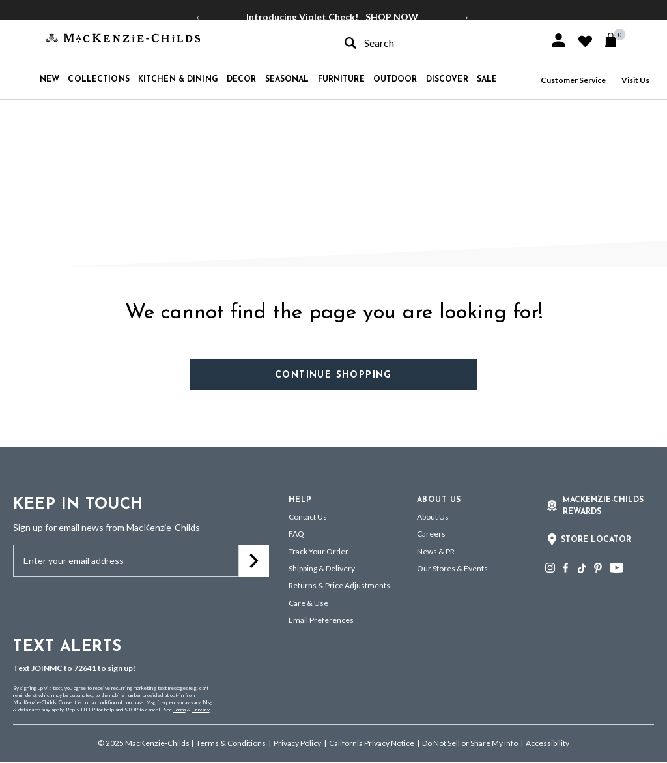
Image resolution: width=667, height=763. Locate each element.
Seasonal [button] (287, 79)
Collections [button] (98, 79)
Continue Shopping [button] (333, 375)
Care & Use (308, 603)
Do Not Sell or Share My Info (470, 743)
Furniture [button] (341, 79)
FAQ (296, 534)
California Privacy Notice (372, 743)
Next (464, 16)
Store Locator (596, 540)
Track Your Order (318, 551)
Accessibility (546, 743)
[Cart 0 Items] (616, 40)
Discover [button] (447, 79)
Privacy (201, 709)
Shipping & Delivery (322, 568)
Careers (431, 534)
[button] (558, 40)
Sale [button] (487, 79)
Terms (179, 709)
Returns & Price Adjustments (339, 585)
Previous (200, 16)
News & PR (436, 551)
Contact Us (308, 517)
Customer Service (573, 80)
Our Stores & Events (452, 568)
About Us (433, 517)
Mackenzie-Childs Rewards (603, 506)
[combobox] (435, 42)
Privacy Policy (297, 743)
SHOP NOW (391, 16)
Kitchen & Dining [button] (178, 79)
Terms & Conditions (231, 743)
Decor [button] (242, 79)
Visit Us (635, 80)
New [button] (49, 79)
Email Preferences (321, 620)
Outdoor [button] (395, 79)
